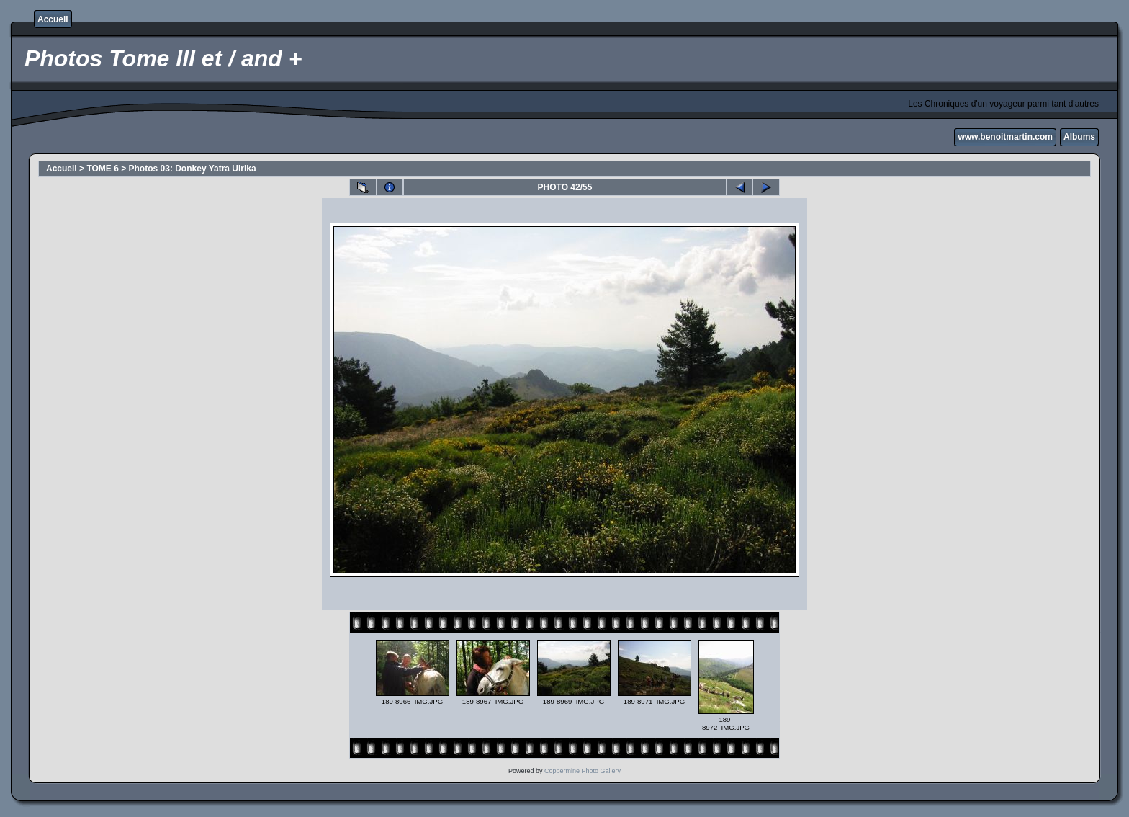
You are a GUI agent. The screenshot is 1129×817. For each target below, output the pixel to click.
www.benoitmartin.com (1005, 137)
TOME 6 (102, 169)
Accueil (52, 19)
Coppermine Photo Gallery (582, 770)
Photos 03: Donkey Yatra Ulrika (192, 169)
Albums (1079, 137)
